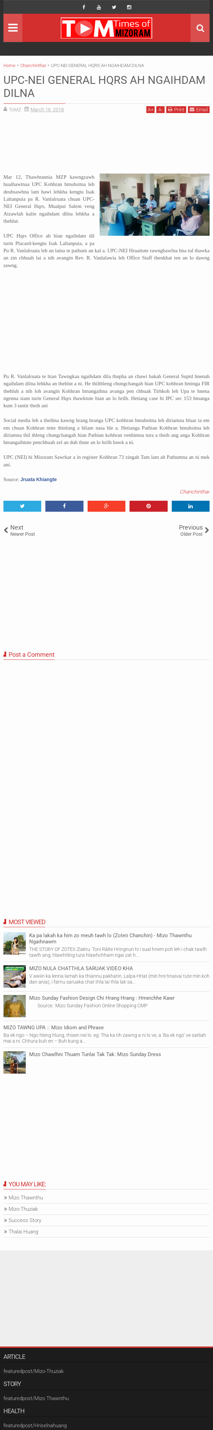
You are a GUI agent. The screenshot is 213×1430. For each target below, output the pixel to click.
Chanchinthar (195, 492)
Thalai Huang (23, 1232)
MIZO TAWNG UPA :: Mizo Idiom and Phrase (53, 1027)
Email (199, 109)
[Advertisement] (106, 146)
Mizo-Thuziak (23, 1209)
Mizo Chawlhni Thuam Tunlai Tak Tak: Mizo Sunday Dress (95, 1054)
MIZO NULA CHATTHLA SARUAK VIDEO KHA (81, 968)
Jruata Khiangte (39, 479)
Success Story (25, 1220)
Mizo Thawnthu (26, 1198)
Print (176, 109)
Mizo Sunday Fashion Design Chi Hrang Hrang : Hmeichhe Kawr (102, 998)
